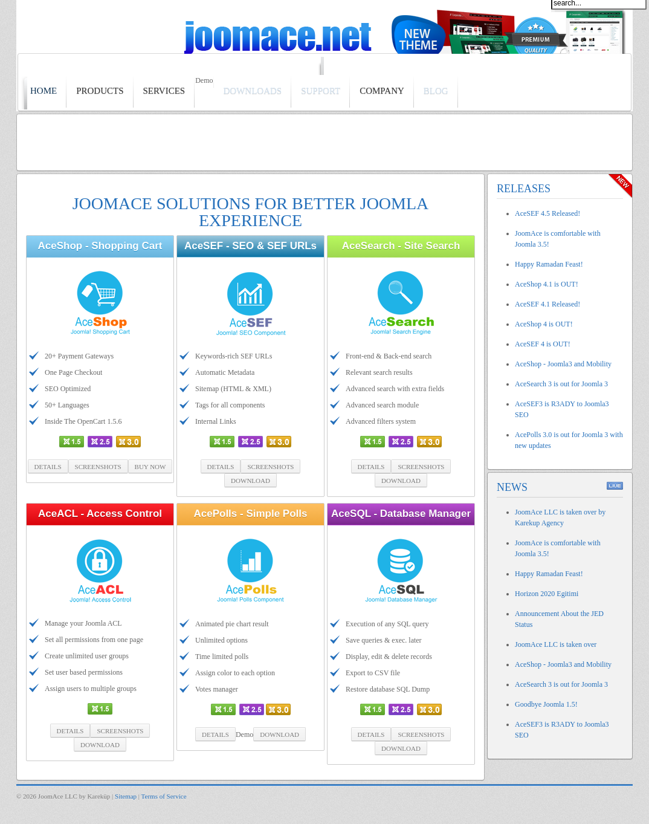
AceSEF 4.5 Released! (547, 213)
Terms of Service (164, 796)
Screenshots (98, 466)
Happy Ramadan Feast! (549, 264)
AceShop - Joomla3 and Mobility (563, 364)
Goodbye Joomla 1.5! (546, 704)
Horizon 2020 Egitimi (546, 593)
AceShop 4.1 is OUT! (546, 284)
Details (48, 466)
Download (250, 480)
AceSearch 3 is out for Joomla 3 (561, 384)
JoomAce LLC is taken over (555, 644)
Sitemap (126, 796)
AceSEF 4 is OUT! (542, 344)
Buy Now (150, 466)
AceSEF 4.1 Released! (547, 304)
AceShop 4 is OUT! (544, 324)
